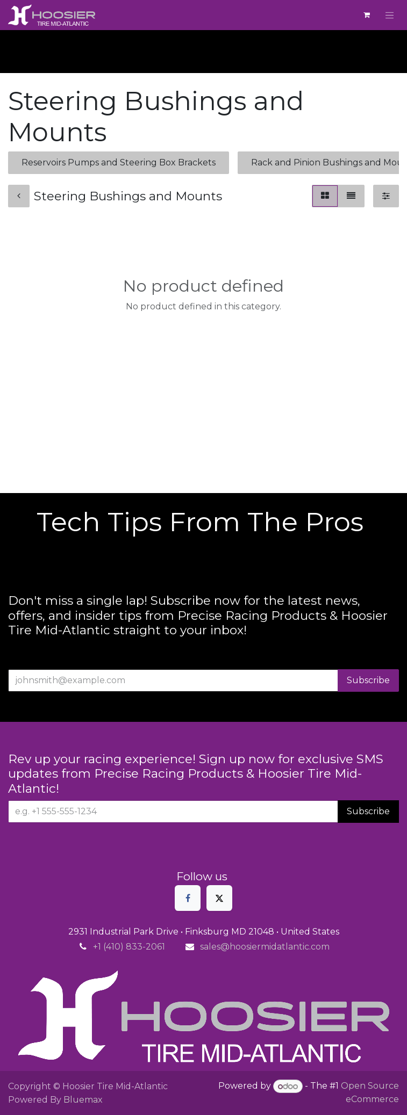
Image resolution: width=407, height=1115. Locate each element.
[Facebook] (188, 898)
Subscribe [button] (368, 680)
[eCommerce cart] (367, 15)
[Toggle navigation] (389, 15)
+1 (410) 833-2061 (129, 947)
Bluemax (83, 1100)
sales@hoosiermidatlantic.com (265, 947)
